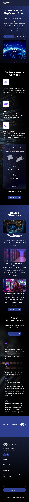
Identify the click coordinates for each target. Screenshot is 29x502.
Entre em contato (8, 36)
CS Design (21, 499)
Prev (3, 424)
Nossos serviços (20, 36)
